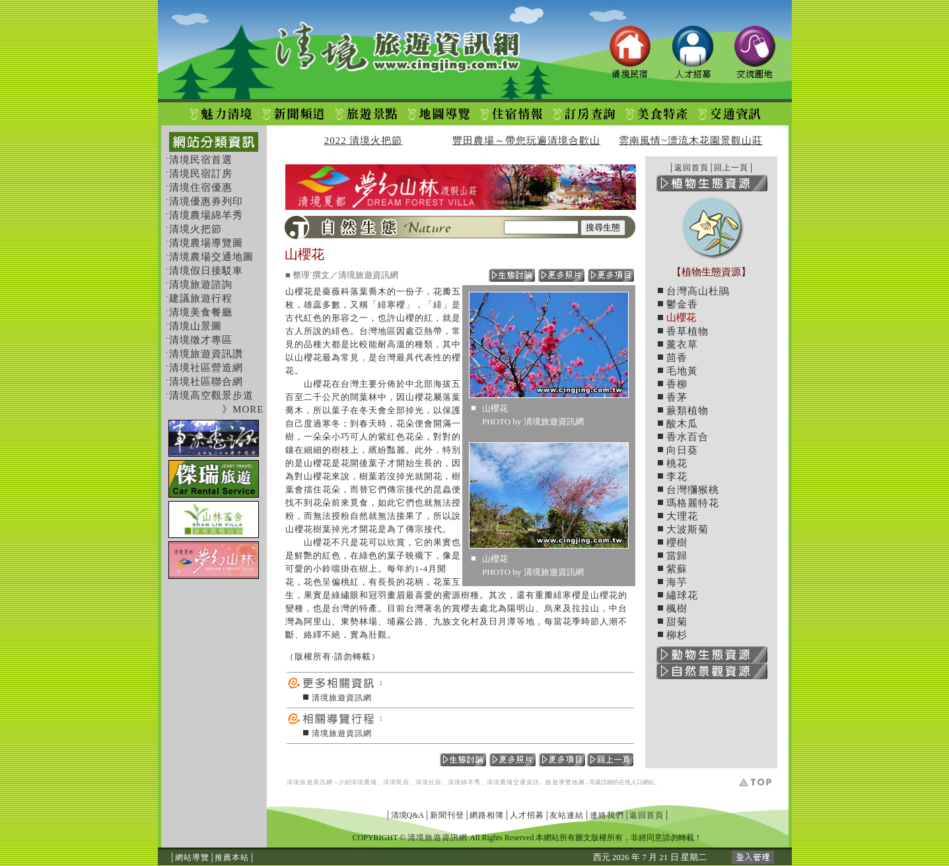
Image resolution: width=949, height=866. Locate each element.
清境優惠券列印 (206, 201)
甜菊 (676, 621)
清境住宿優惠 (200, 187)
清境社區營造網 (206, 367)
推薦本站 (232, 857)
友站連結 (566, 815)
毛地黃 (682, 371)
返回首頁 (691, 167)
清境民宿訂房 (200, 173)
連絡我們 (607, 815)
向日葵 (682, 450)
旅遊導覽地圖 (565, 782)
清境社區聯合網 (206, 381)
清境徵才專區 (200, 340)
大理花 (682, 516)
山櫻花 (681, 317)
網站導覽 (192, 857)
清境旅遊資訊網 (342, 697)
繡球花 (682, 595)
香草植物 (687, 331)
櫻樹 (676, 542)
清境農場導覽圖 (206, 243)
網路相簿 (487, 815)
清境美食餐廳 (200, 312)
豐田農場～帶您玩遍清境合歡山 (526, 140)
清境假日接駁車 (206, 270)
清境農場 (364, 782)
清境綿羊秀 (464, 782)
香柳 (676, 384)
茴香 (676, 357)
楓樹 (676, 608)
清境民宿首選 (200, 159)
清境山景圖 (195, 326)
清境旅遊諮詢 (200, 284)
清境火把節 (195, 229)
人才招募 (527, 815)
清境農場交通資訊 (513, 782)
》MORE (243, 409)
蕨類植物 (687, 410)
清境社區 (428, 782)
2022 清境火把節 (363, 140)
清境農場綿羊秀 (206, 215)
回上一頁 (731, 167)
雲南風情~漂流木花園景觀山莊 (690, 140)
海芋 (676, 582)
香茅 (676, 397)
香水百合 (687, 437)
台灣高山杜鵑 (698, 291)
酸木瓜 (682, 423)
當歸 (676, 555)
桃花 (676, 463)
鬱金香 (682, 304)
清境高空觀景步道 (211, 395)
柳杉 (676, 635)
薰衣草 (682, 344)
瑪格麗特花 (692, 503)
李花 (676, 476)
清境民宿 (396, 782)
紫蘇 (676, 569)
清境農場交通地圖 (211, 256)
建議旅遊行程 (200, 298)
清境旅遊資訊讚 (206, 354)
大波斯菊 (687, 529)
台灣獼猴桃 (692, 489)
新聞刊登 (447, 815)
